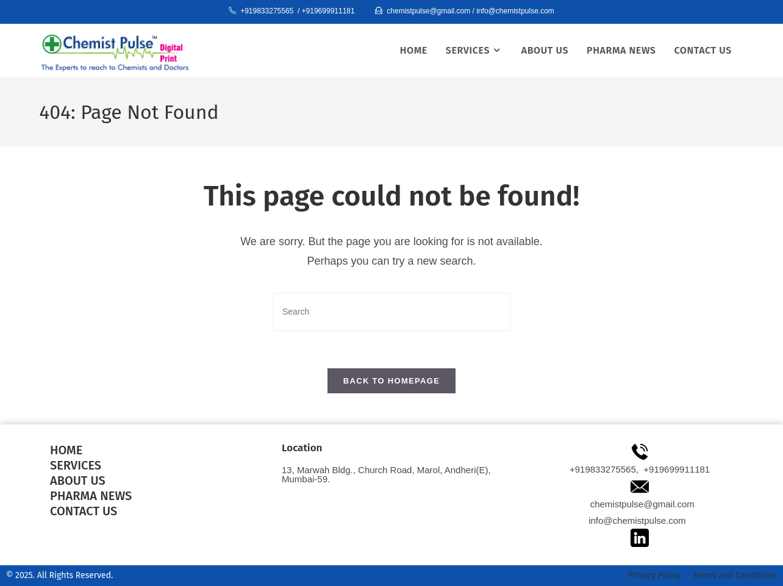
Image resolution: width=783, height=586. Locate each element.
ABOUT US (77, 480)
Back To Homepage (391, 380)
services (75, 465)
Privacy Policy (654, 575)
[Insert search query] (391, 312)
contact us (83, 511)
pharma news (91, 495)
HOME (66, 450)
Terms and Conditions (735, 575)
